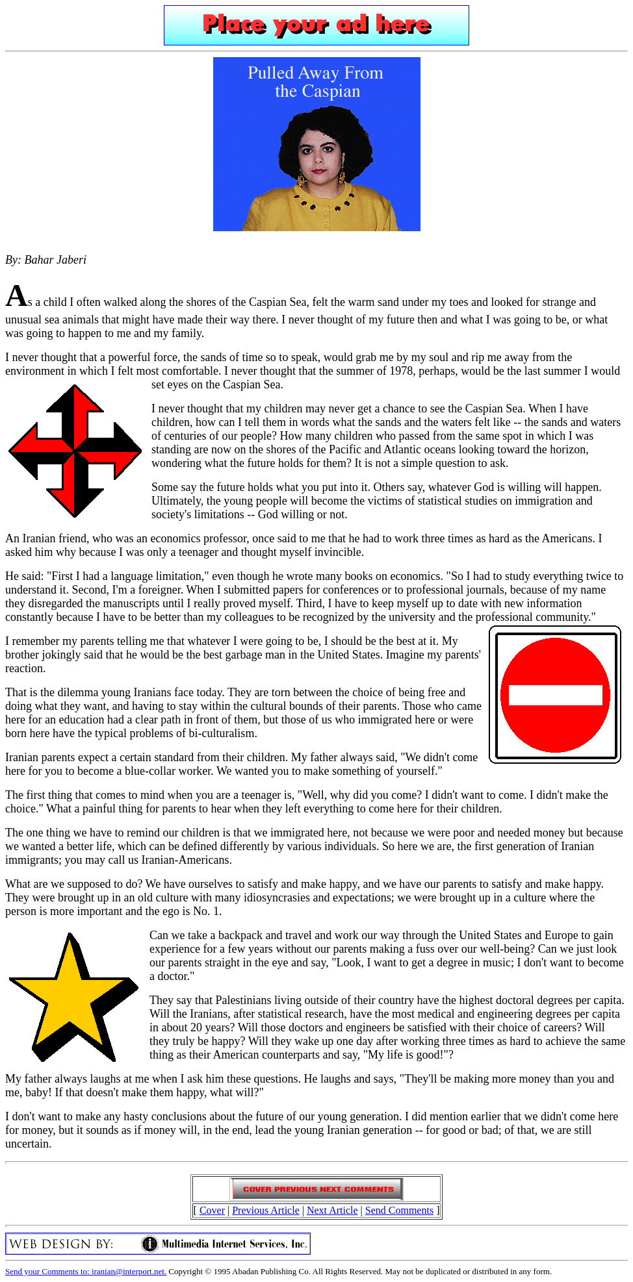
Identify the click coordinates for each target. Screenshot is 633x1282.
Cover (212, 1210)
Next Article (332, 1210)
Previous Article (266, 1210)
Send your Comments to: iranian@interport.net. (85, 1271)
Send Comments (399, 1210)
